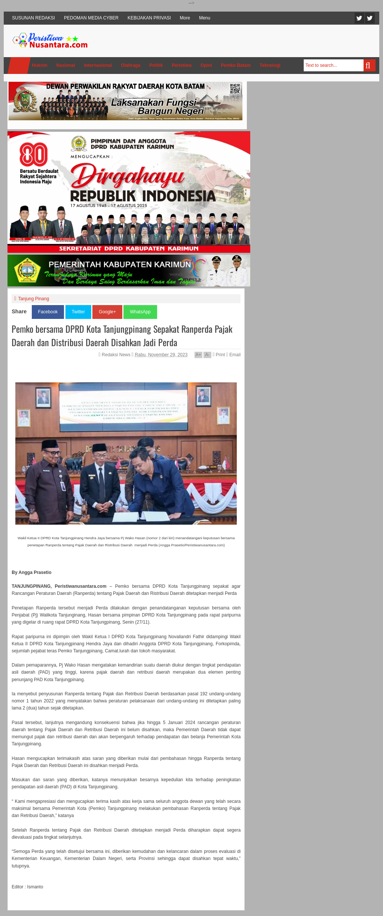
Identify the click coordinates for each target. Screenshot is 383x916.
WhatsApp (140, 311)
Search (370, 65)
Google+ (107, 311)
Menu (204, 18)
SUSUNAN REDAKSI (33, 18)
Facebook (370, 18)
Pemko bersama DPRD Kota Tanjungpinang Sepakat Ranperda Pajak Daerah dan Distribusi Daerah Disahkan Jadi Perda (122, 335)
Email (233, 354)
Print (218, 354)
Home (19, 65)
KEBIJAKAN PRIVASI (149, 18)
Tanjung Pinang (33, 298)
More (185, 18)
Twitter (359, 18)
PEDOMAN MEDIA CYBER (91, 18)
